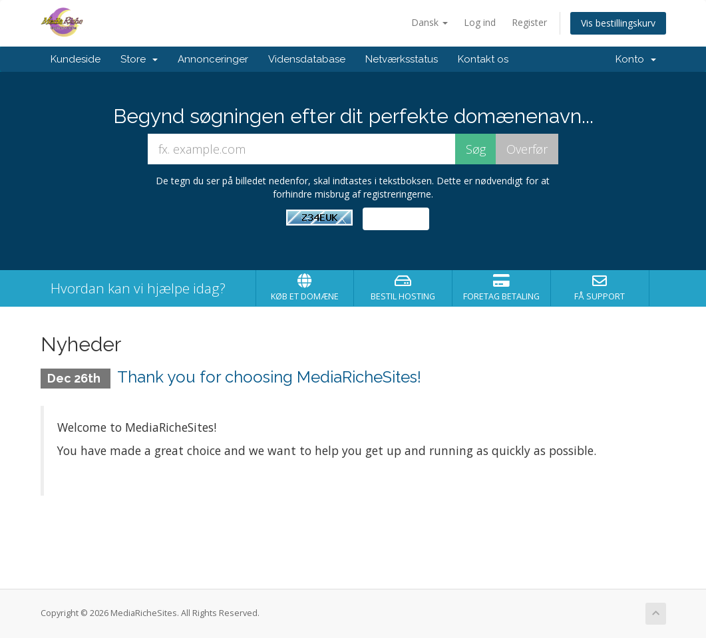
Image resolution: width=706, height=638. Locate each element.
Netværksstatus (401, 59)
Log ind (480, 22)
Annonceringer (213, 59)
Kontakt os (483, 59)
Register (529, 22)
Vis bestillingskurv (618, 23)
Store (139, 59)
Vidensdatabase (306, 59)
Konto (636, 59)
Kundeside (75, 59)
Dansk (429, 22)
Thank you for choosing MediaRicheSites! (269, 377)
